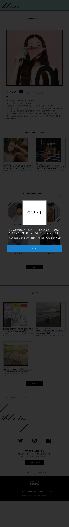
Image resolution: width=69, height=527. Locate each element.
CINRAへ (34, 249)
